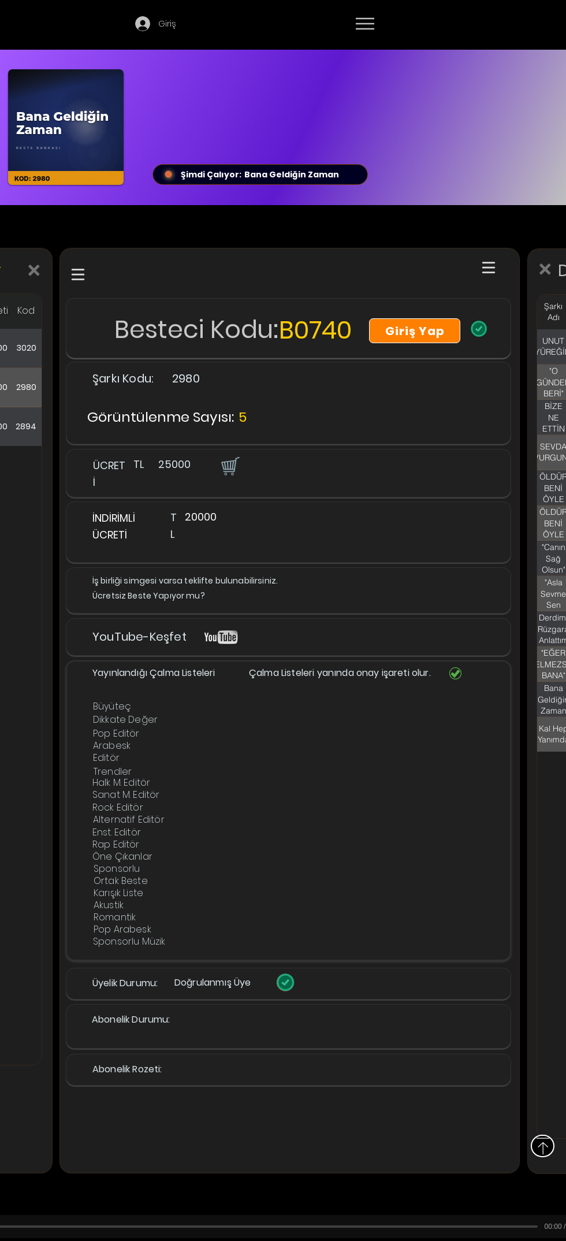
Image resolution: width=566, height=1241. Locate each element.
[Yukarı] (542, 1146)
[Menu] (364, 24)
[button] (229, 465)
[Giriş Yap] (414, 330)
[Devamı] (433, 24)
